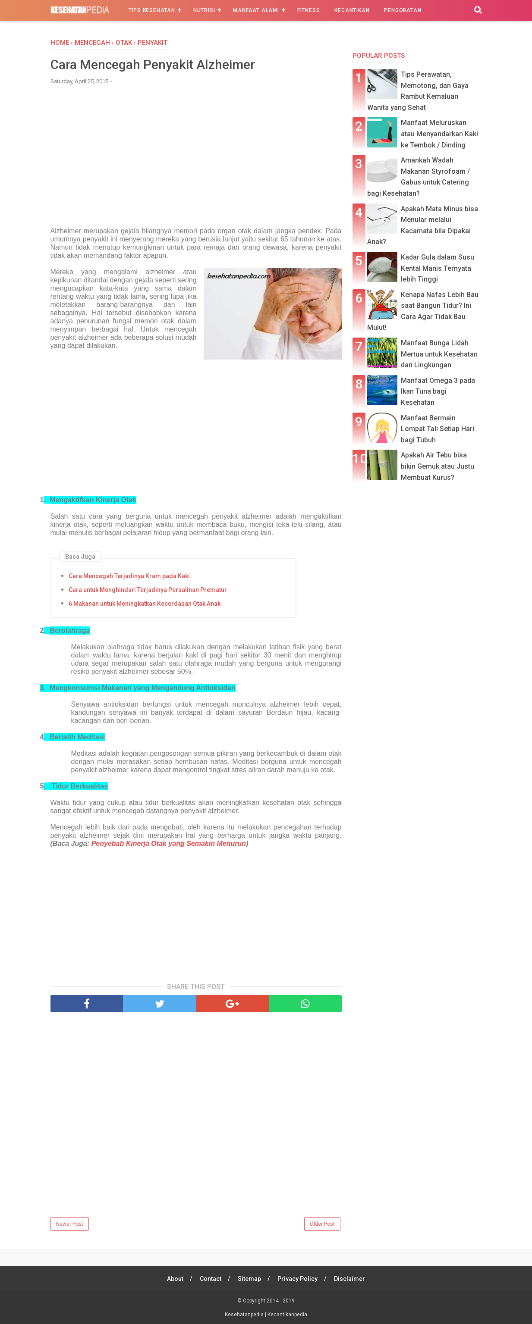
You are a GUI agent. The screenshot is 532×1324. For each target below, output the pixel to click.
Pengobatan (402, 10)
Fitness (308, 10)
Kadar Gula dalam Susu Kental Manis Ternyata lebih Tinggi (437, 268)
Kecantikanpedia (287, 1314)
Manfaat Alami (256, 10)
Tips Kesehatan (152, 10)
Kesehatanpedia (245, 1314)
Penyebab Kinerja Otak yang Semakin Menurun (168, 843)
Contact (210, 1278)
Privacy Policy (297, 1278)
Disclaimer (349, 1278)
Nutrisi (204, 10)
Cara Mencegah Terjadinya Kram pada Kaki (129, 576)
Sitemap (249, 1278)
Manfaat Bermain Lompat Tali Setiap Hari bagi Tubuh (437, 429)
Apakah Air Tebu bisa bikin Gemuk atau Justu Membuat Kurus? (437, 466)
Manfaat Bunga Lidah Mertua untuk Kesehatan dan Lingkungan (439, 354)
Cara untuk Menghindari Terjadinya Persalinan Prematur (148, 589)
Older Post (322, 1224)
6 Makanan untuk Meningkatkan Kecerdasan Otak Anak (144, 603)
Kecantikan (351, 10)
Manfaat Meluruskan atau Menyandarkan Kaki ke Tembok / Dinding (439, 134)
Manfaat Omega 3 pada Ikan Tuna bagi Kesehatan (438, 391)
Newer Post (69, 1224)
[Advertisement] (196, 156)
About (175, 1278)
